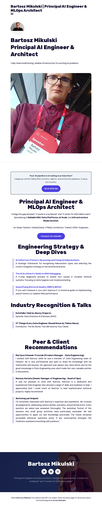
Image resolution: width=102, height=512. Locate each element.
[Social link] (44, 471)
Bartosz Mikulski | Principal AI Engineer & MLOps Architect (49, 8)
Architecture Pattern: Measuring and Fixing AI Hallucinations (47, 260)
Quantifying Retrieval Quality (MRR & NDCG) (38, 287)
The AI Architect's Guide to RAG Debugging (38, 273)
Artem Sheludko (59, 500)
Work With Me (51, 188)
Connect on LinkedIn (51, 236)
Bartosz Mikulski (24, 498)
